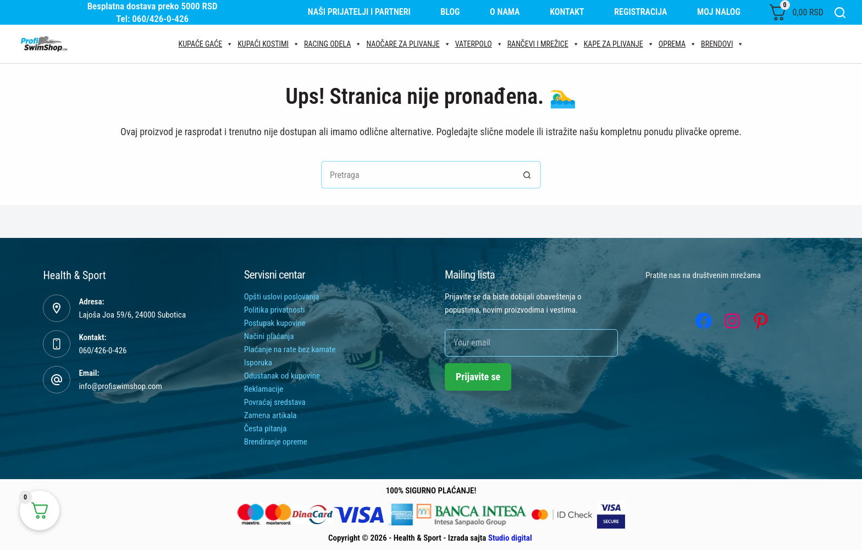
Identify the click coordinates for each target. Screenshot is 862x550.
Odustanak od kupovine (282, 376)
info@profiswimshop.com (120, 386)
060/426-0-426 (102, 350)
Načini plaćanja (269, 336)
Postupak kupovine (275, 323)
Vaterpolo (479, 44)
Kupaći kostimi (268, 44)
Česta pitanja (265, 429)
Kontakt (567, 12)
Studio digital (510, 538)
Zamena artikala (270, 415)
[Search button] (527, 174)
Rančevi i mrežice (543, 44)
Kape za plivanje (619, 44)
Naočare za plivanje (408, 44)
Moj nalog (719, 12)
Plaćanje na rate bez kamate (290, 349)
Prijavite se (478, 376)
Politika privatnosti (274, 310)
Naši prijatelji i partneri (359, 12)
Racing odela (333, 44)
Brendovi (722, 44)
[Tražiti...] (417, 174)
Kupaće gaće (206, 44)
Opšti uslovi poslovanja (281, 297)
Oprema (678, 44)
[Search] (840, 12)
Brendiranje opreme (275, 442)
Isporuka (258, 363)
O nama (505, 12)
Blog (450, 12)
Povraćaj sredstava (275, 402)
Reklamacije (264, 389)
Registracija (640, 12)
